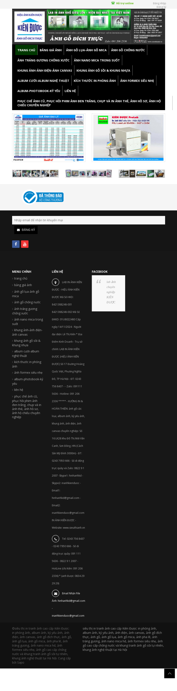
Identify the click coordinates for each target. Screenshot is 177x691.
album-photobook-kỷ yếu (27, 381)
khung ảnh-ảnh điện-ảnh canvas (27, 332)
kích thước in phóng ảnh (26, 364)
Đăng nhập (159, 3)
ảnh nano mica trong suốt (27, 321)
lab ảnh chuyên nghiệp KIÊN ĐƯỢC (111, 292)
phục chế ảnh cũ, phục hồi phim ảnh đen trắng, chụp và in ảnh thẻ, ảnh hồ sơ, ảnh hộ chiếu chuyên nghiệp (26, 406)
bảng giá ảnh (23, 285)
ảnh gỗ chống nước (27, 302)
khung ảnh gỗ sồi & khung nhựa (26, 343)
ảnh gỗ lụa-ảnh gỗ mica (25, 293)
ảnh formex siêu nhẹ (28, 372)
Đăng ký (161, 7)
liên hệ (18, 390)
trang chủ (20, 278)
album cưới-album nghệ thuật (25, 353)
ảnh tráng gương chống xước (24, 311)
